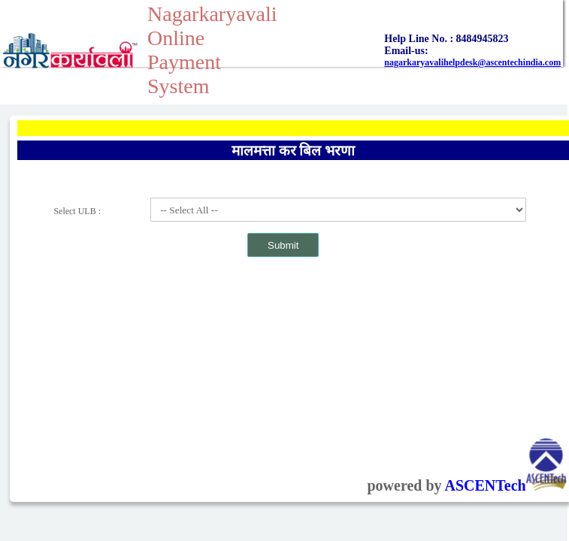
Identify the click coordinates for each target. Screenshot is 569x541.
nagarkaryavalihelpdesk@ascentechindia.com (472, 62)
